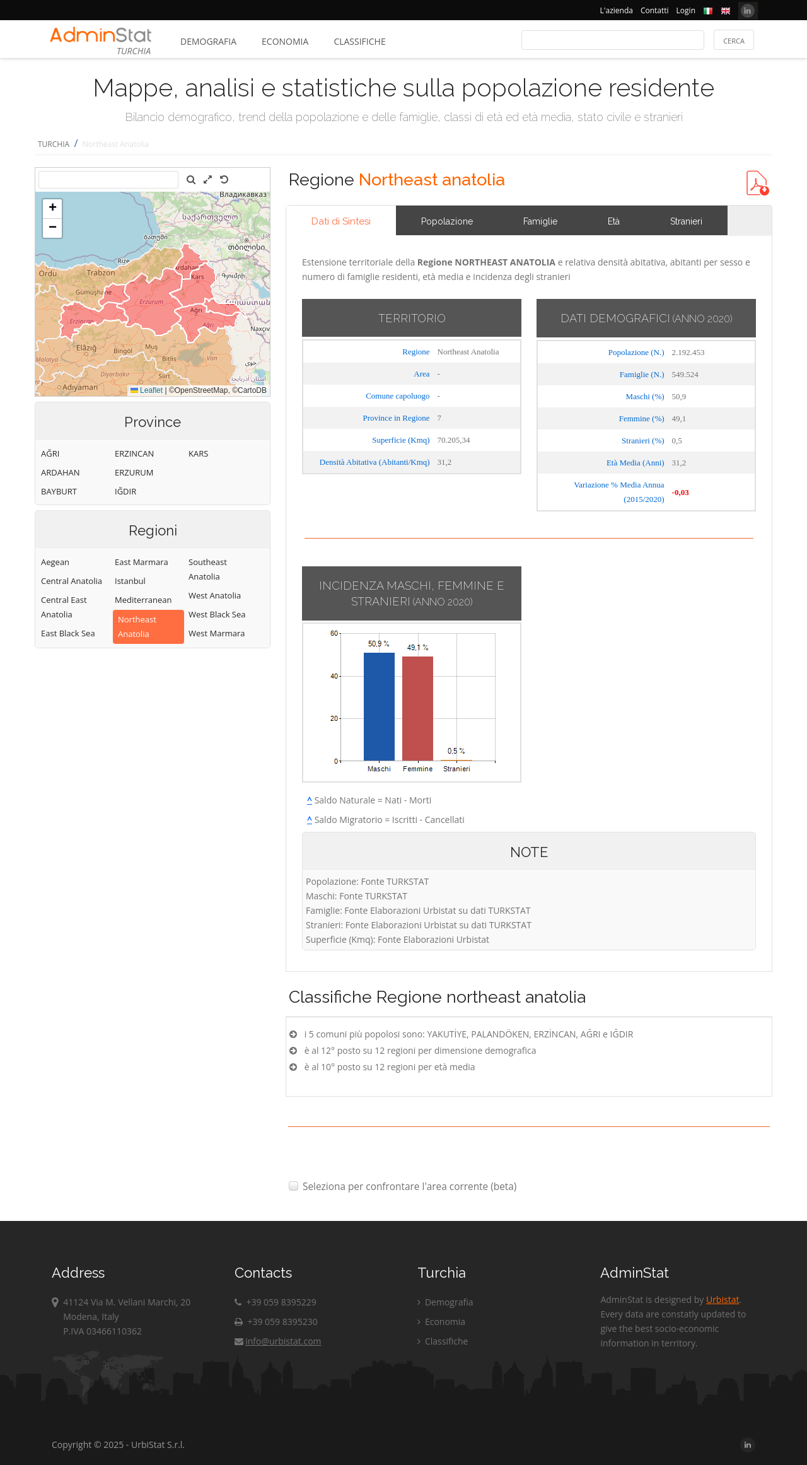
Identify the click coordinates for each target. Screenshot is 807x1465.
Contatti (655, 10)
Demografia (208, 41)
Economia (285, 41)
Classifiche (359, 41)
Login (685, 10)
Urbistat (722, 1299)
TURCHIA (53, 144)
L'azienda (616, 10)
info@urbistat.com (278, 1341)
